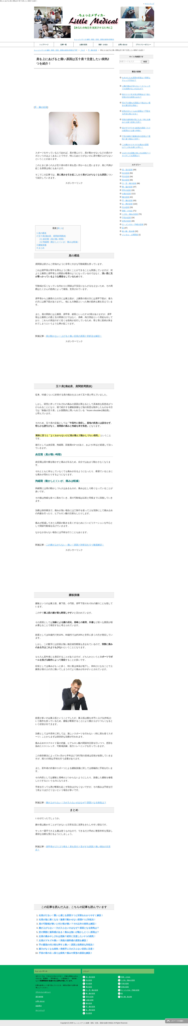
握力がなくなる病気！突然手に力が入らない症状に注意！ (67, 949)
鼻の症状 (125, 180)
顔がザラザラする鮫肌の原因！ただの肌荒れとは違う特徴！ (136, 129)
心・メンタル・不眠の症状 (132, 224)
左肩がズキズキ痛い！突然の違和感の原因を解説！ (63, 940)
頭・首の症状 (127, 170)
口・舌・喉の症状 (129, 183)
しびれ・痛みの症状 (130, 214)
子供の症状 (126, 218)
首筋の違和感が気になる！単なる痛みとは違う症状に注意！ (136, 120)
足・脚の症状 (127, 204)
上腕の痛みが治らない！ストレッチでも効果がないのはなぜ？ (136, 87)
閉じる (60, 228)
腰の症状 (125, 197)
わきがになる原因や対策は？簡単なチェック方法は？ (136, 79)
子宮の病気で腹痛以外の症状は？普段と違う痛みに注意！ (136, 137)
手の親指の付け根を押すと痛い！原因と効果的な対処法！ (67, 944)
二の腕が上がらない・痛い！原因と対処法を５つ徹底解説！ (75, 545)
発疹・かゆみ (103, 44)
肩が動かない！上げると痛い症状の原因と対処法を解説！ (74, 336)
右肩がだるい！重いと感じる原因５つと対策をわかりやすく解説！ (71, 915)
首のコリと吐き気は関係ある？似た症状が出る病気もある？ (136, 95)
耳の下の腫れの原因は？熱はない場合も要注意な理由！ (136, 104)
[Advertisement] (74, 88)
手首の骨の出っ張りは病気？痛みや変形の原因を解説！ (66, 953)
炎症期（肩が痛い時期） (52, 239)
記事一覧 (64, 44)
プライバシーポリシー (143, 44)
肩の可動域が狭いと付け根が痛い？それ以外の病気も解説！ (68, 924)
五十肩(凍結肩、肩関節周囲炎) (51, 236)
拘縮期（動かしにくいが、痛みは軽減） (59, 242)
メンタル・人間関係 (130, 235)
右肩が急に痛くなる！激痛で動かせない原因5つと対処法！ (67, 919)
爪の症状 (125, 207)
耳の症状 (125, 177)
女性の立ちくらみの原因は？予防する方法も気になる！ (136, 112)
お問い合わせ (122, 44)
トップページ (43, 44)
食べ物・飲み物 (128, 231)
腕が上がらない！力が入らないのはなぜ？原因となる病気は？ (76, 802)
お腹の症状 (83, 44)
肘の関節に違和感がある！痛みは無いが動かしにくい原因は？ (69, 932)
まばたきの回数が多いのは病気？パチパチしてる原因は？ (136, 154)
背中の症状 (126, 190)
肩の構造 (41, 233)
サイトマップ (40, 1010)
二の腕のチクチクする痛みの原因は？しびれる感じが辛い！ (135, 146)
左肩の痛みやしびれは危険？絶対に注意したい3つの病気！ (67, 936)
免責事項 (39, 1006)
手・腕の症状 (41, 107)
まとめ (40, 248)
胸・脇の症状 (127, 187)
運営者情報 (39, 997)
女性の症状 (126, 221)
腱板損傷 (41, 245)
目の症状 (125, 173)
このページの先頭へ (177, 1021)
